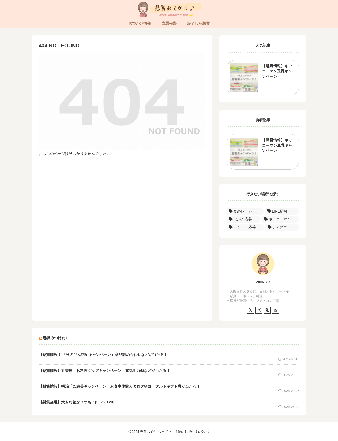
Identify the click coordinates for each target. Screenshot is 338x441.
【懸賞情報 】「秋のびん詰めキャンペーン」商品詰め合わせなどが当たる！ (103, 355)
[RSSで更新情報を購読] (275, 310)
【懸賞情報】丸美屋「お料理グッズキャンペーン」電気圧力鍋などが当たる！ (104, 371)
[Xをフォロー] (250, 310)
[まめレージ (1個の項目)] (245, 211)
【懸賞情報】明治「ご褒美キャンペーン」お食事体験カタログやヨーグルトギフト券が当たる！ (119, 386)
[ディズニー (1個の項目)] (282, 227)
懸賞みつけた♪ (55, 338)
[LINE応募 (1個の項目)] (282, 211)
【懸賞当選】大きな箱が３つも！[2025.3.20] (76, 402)
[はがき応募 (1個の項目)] (244, 219)
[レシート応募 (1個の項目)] (245, 227)
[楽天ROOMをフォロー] (267, 310)
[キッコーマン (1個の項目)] (281, 219)
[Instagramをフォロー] (258, 310)
